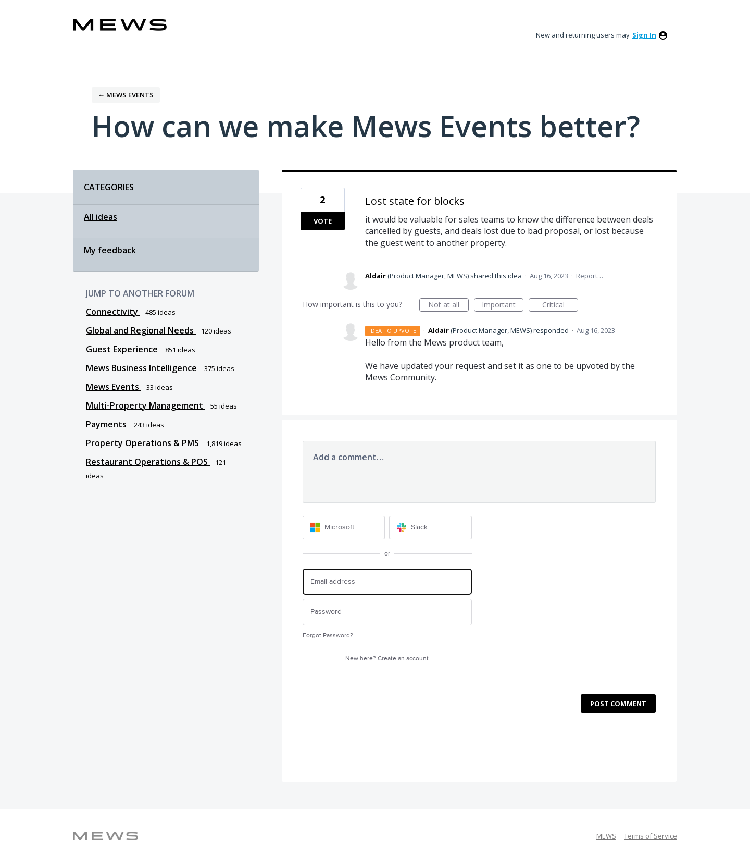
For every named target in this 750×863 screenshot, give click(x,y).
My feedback (110, 250)
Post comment (618, 703)
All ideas (100, 217)
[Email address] (387, 582)
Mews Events (113, 386)
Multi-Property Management (145, 405)
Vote (323, 221)
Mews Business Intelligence (142, 368)
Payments (107, 424)
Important (502, 306)
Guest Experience (123, 349)
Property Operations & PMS (143, 443)
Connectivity (113, 311)
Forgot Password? (328, 635)
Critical (560, 306)
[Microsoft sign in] (344, 527)
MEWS (606, 836)
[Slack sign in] (430, 527)
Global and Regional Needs (141, 330)
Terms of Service (650, 836)
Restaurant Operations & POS (148, 461)
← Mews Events (126, 95)
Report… (589, 275)
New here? (387, 658)
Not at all (448, 306)
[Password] (387, 612)
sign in (644, 35)
